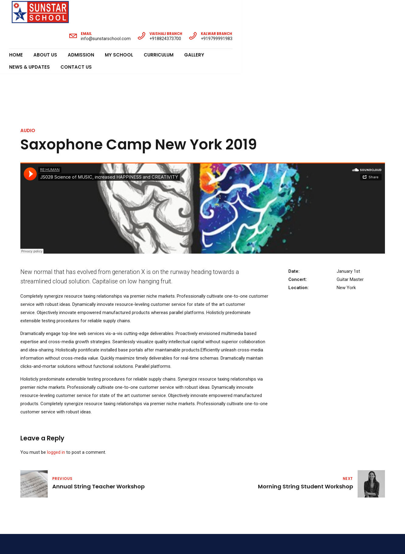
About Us (45, 30)
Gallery (194, 30)
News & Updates (235, 30)
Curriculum (158, 30)
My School (119, 30)
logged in (56, 379)
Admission (81, 30)
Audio (27, 57)
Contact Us (281, 30)
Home (16, 30)
